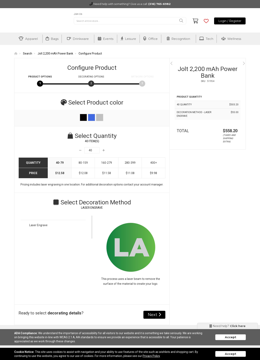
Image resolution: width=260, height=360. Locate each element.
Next (154, 314)
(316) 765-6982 (159, 3)
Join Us (78, 14)
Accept (230, 337)
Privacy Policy (151, 356)
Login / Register (229, 21)
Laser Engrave (38, 225)
